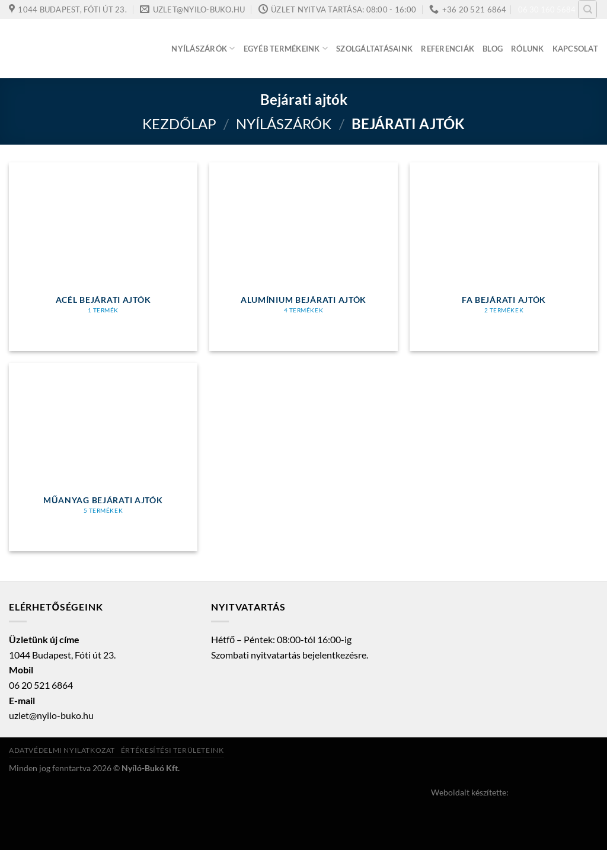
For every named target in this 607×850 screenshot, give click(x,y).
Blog (493, 48)
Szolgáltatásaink (374, 48)
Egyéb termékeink (286, 48)
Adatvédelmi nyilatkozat (62, 750)
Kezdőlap (179, 123)
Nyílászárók (203, 48)
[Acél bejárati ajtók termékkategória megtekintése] (103, 256)
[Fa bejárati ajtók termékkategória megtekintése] (504, 256)
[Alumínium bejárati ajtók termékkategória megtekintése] (303, 256)
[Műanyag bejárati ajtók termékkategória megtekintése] (103, 457)
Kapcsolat (575, 48)
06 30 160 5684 (547, 9)
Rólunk (527, 48)
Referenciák (447, 48)
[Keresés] (587, 9)
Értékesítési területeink (172, 750)
